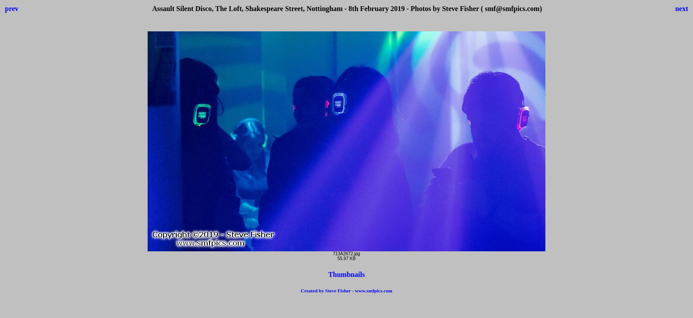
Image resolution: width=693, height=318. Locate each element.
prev (12, 8)
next (681, 8)
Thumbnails (346, 274)
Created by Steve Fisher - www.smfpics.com (346, 290)
